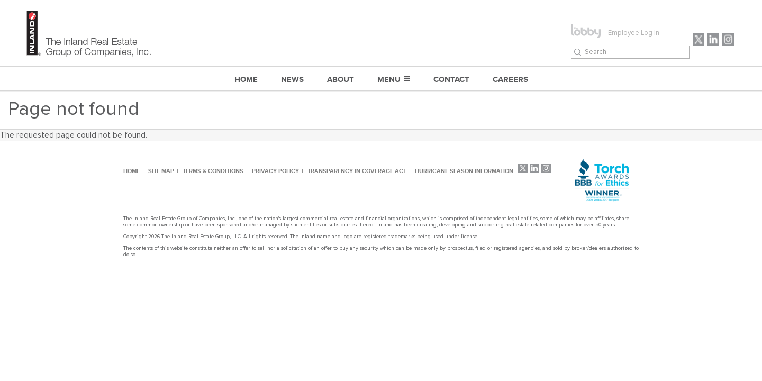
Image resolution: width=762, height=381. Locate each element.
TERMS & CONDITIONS (213, 171)
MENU (389, 79)
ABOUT (340, 79)
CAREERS (510, 79)
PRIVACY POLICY (275, 171)
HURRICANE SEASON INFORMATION (464, 171)
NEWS (292, 79)
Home (246, 79)
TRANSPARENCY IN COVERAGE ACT (356, 171)
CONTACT (451, 79)
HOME (131, 171)
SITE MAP (161, 171)
